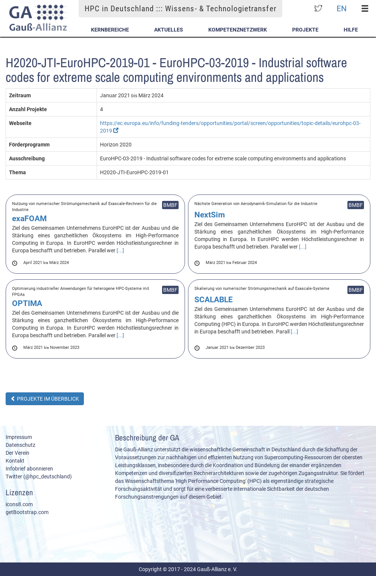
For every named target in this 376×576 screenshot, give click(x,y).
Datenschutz (20, 445)
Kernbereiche (110, 30)
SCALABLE (213, 299)
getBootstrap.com (27, 512)
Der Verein (17, 453)
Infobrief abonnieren (29, 469)
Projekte (305, 30)
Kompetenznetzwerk (237, 30)
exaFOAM (29, 218)
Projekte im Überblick (45, 399)
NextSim (209, 214)
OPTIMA (27, 303)
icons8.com (19, 504)
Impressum (19, 437)
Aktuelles (168, 30)
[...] (120, 250)
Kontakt (15, 461)
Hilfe (351, 30)
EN (342, 8)
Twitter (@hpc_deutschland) (39, 476)
